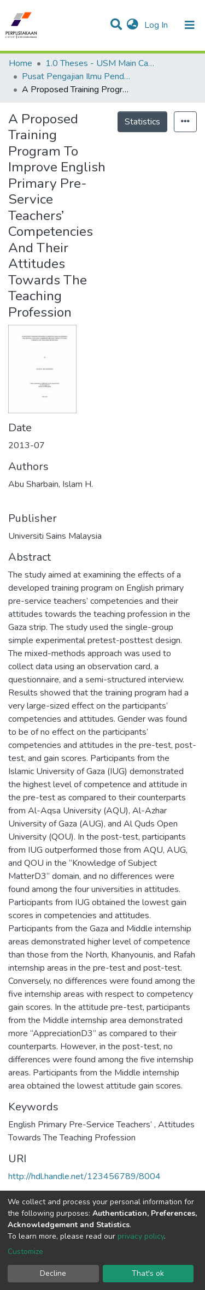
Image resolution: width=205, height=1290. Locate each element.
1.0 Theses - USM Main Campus (100, 63)
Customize (25, 1251)
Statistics (142, 122)
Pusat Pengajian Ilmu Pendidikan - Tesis (76, 76)
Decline (53, 1273)
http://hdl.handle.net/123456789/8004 (84, 1176)
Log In (157, 25)
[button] (132, 25)
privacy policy (141, 1236)
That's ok (148, 1273)
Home (20, 63)
